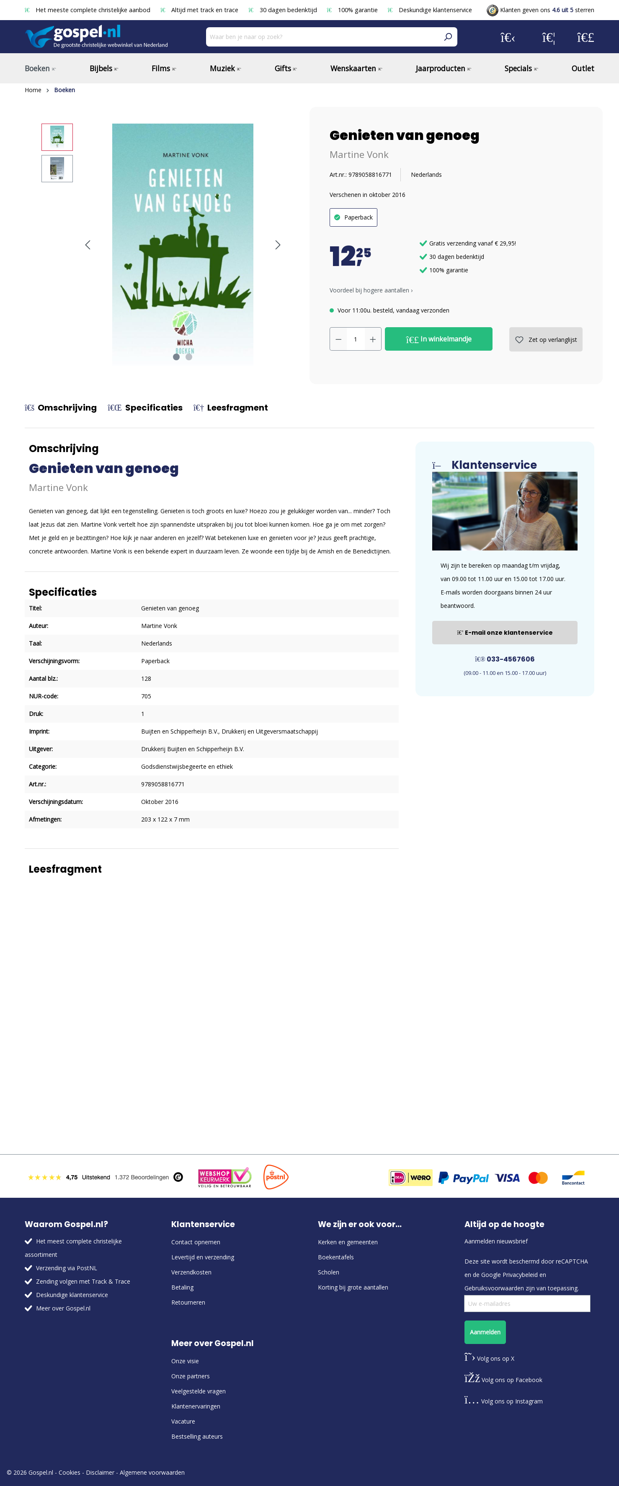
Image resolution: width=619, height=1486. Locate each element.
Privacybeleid (520, 1275)
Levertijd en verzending (202, 1257)
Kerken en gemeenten (348, 1242)
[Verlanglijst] (548, 37)
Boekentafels (336, 1257)
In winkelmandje (439, 339)
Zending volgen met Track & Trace (83, 1281)
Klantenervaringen (195, 1406)
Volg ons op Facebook (503, 1380)
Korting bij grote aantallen (353, 1287)
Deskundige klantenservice (430, 10)
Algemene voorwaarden (152, 1472)
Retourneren (188, 1302)
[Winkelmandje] (585, 37)
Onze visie (185, 1361)
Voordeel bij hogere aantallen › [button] (371, 290)
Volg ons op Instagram (503, 1401)
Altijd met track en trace (200, 10)
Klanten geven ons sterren (540, 10)
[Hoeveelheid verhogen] (373, 339)
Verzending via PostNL (66, 1268)
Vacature (183, 1421)
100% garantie (353, 10)
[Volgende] (278, 244)
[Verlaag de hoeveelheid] (338, 339)
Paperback (358, 217)
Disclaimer (100, 1472)
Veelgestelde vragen (198, 1391)
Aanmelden (485, 1332)
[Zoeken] (447, 37)
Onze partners (190, 1376)
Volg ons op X (489, 1358)
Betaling (182, 1287)
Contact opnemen (195, 1242)
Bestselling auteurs (197, 1436)
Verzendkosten (191, 1272)
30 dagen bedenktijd (283, 10)
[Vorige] (87, 244)
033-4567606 (505, 659)
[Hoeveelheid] (356, 339)
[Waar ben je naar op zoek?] (322, 37)
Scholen (328, 1272)
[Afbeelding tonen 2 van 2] (189, 357)
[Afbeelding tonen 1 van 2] (176, 357)
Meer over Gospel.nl (63, 1308)
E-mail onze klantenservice (505, 632)
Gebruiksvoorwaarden (494, 1288)
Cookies (69, 1472)
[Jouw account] (508, 37)
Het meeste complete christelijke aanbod (88, 10)
